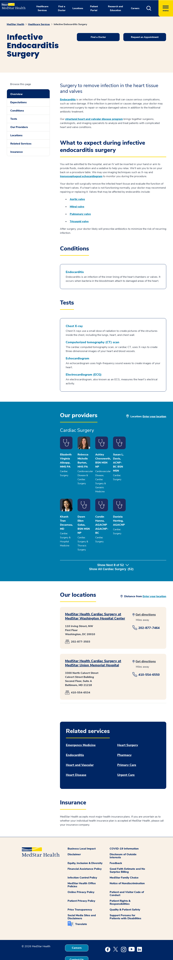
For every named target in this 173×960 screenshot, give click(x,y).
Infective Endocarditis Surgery (70, 24)
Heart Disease (76, 760)
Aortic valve (77, 199)
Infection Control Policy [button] (82, 863)
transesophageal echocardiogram (81, 176)
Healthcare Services (39, 24)
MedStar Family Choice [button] (124, 863)
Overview (16, 94)
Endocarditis (68, 99)
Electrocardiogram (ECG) (84, 375)
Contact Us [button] (77, 945)
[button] (152, 8)
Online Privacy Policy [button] (81, 877)
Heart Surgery (127, 730)
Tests (13, 119)
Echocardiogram (77, 358)
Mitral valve (77, 207)
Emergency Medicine (81, 730)
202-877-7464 (149, 613)
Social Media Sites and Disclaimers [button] (82, 902)
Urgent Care (126, 760)
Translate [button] (81, 909)
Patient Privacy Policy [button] (81, 886)
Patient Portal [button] (94, 8)
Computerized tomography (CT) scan (92, 342)
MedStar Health (15, 24)
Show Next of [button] (113, 554)
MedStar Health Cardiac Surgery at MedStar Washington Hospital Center (95, 601)
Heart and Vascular (80, 750)
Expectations (18, 102)
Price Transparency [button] (80, 895)
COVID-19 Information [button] (124, 834)
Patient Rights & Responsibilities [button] (120, 887)
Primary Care (126, 750)
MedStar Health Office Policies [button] (82, 870)
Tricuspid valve (79, 221)
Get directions (145, 600)
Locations (16, 135)
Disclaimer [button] (74, 840)
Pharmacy (124, 740)
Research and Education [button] (115, 8)
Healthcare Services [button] (42, 8)
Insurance (16, 152)
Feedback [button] (116, 848)
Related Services (20, 144)
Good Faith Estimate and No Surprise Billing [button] (127, 855)
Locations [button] (77, 8)
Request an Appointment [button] (144, 37)
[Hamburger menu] (165, 8)
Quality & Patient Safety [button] (125, 895)
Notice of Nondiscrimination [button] (127, 869)
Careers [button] (135, 8)
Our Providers (19, 127)
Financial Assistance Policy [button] (85, 854)
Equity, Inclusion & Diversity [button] (85, 848)
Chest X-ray (74, 326)
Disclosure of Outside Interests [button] (123, 841)
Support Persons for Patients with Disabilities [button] (125, 902)
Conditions (17, 111)
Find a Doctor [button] (62, 8)
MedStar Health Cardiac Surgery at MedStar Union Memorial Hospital (93, 648)
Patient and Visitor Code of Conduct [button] (127, 879)
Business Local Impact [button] (82, 834)
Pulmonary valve (80, 214)
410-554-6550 (149, 660)
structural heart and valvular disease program (94, 119)
